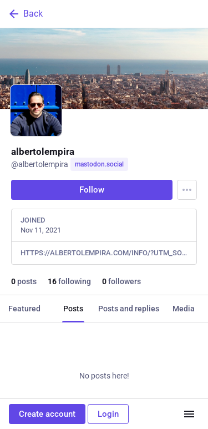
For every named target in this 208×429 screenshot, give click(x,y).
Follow (91, 190)
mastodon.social (99, 164)
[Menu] (187, 190)
